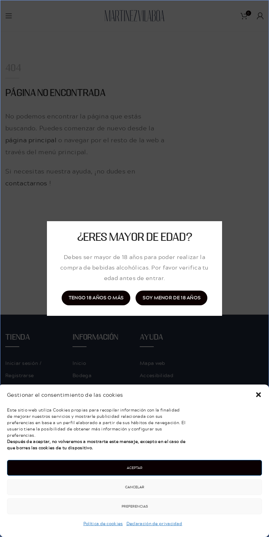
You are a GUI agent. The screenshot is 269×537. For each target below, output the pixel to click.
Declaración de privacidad (154, 523)
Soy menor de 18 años (171, 297)
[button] (258, 394)
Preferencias (135, 506)
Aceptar (135, 467)
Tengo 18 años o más (96, 297)
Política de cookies (103, 523)
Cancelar (134, 487)
